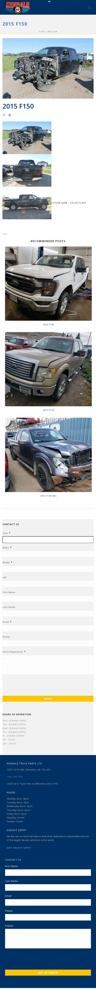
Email (6, 622)
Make (7, 547)
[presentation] (27, 684)
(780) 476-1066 (15, 776)
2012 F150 (48, 410)
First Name (8, 592)
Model (7, 562)
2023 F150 (48, 324)
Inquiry (9, 925)
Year (6, 533)
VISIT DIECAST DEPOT (19, 847)
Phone (6, 636)
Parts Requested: (13, 651)
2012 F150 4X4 (48, 496)
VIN (4, 577)
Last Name (8, 607)
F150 (4, 234)
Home (42, 31)
